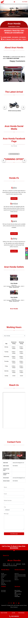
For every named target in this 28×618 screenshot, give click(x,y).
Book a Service (17, 590)
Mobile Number (8, 500)
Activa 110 (16, 573)
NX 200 (2, 573)
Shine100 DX (3, 584)
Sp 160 (2, 582)
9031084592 (15, 37)
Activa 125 (16, 579)
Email (5, 494)
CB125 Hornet (3, 574)
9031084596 (22, 37)
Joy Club (16, 595)
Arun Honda (14, 146)
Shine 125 (3, 583)
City (5, 507)
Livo (2, 578)
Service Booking (21, 612)
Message (6, 513)
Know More (14, 233)
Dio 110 (16, 578)
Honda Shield (17, 596)
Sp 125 (2, 577)
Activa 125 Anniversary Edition (20, 574)
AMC (15, 592)
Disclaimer (15, 607)
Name (5, 487)
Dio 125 (16, 577)
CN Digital (8, 605)
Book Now (14, 198)
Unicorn (2, 579)
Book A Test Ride (4, 612)
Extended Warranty (18, 591)
